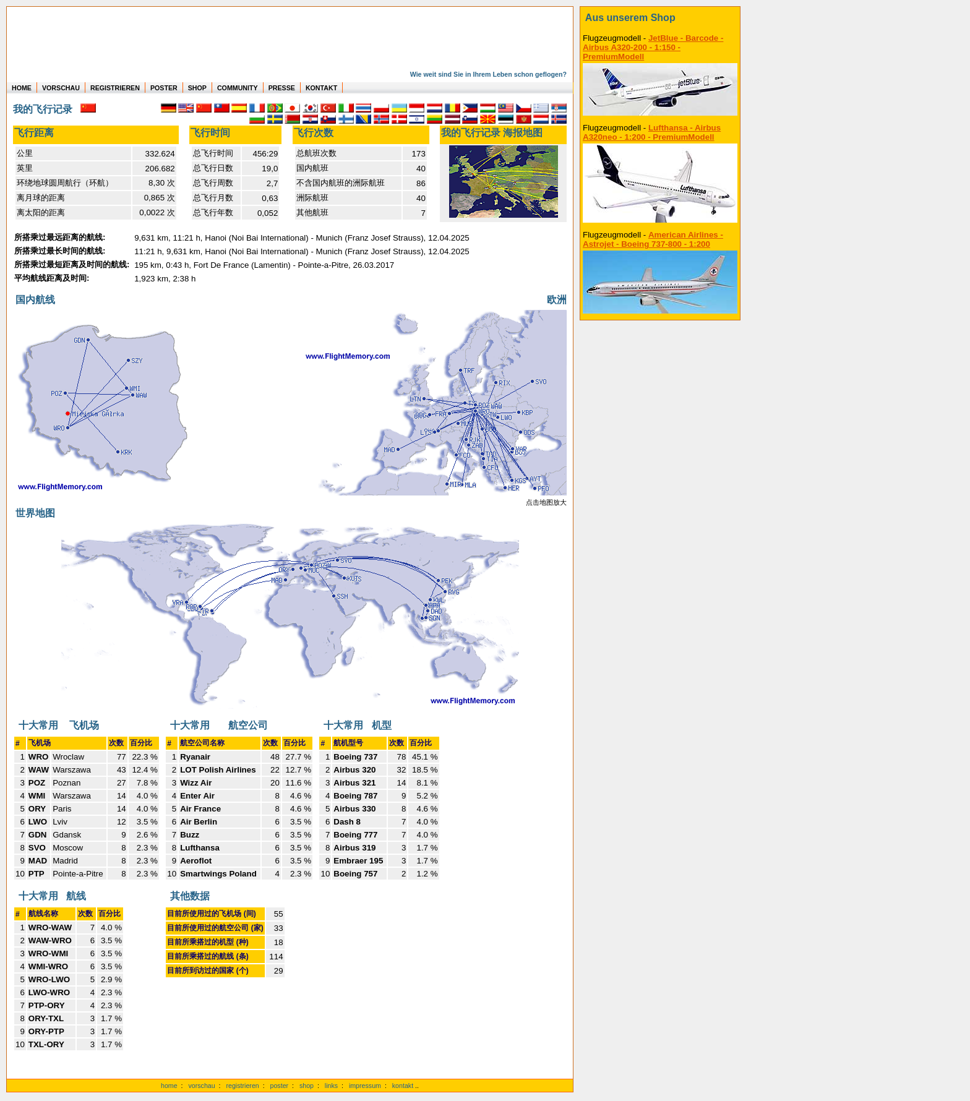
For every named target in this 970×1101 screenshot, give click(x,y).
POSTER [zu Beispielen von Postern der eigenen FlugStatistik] (164, 88)
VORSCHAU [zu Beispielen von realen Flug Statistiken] (61, 88)
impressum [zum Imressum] (365, 1085)
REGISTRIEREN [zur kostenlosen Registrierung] (115, 88)
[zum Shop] (660, 18)
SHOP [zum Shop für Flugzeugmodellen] (197, 88)
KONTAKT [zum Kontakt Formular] (321, 88)
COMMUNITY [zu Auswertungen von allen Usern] (237, 88)
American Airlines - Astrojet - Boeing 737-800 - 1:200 (653, 239)
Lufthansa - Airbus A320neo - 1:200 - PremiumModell (652, 132)
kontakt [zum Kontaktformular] (402, 1085)
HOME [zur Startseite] (22, 88)
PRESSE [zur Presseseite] (281, 88)
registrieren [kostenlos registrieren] (242, 1085)
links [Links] (331, 1085)
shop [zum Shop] (306, 1085)
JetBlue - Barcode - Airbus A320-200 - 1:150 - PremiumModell (653, 47)
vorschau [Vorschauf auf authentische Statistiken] (201, 1085)
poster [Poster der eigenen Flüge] (279, 1085)
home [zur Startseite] (169, 1085)
